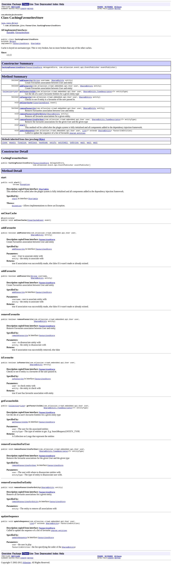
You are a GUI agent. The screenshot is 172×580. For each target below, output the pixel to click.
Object (13, 42)
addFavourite (25, 82)
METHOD (30, 8)
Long (15, 94)
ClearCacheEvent (41, 106)
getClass (32, 149)
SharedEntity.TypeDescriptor (97, 94)
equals (12, 149)
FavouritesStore (22, 33)
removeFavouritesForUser (31, 124)
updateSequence (26, 136)
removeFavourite (27, 112)
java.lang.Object (9, 23)
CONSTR (23, 8)
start (22, 130)
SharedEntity (57, 82)
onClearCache (25, 106)
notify (53, 149)
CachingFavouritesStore (13, 69)
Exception (25, 192)
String (36, 82)
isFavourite (25, 100)
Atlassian (27, 577)
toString (74, 149)
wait (82, 149)
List (84, 136)
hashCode (43, 149)
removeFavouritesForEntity (32, 118)
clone (4, 149)
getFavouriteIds (27, 94)
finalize (22, 149)
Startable (10, 33)
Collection (8, 94)
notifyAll (63, 149)
